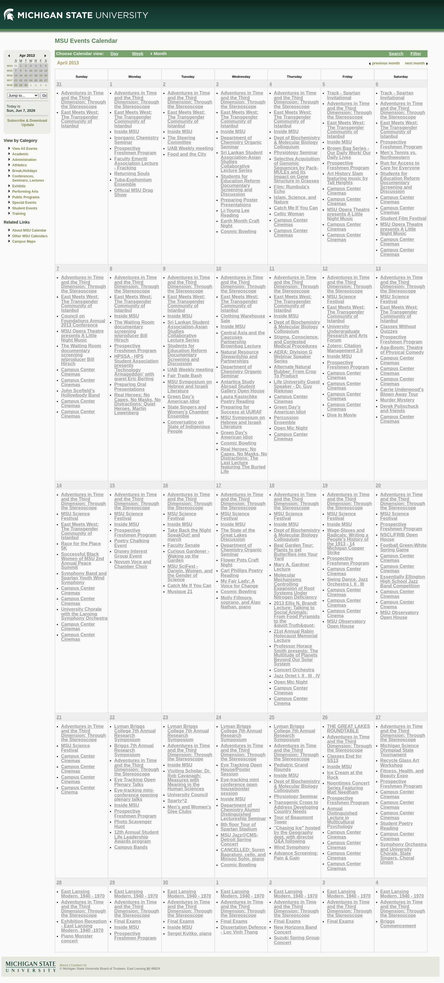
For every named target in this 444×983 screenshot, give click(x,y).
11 (35, 70)
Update (28, 125)
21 (15, 80)
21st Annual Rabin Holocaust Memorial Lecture (296, 636)
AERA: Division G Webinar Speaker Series (293, 356)
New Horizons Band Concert (295, 929)
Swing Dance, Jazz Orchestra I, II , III (347, 582)
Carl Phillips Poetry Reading (242, 573)
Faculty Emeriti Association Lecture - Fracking (136, 163)
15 (20, 75)
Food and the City (187, 154)
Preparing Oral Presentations (130, 387)
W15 (9, 70)
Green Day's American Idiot (183, 399)
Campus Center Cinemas (291, 222)
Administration (24, 160)
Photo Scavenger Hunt (133, 824)
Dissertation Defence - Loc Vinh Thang (243, 929)
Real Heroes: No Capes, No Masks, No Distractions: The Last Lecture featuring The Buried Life (244, 460)
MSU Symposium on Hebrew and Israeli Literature (190, 386)
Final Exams (127, 921)
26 (40, 80)
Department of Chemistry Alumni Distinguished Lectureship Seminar (243, 812)
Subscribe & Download (27, 120)
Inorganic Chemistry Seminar (136, 140)
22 (20, 80)
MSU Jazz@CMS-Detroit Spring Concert (239, 839)
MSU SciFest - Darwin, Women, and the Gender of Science (190, 573)
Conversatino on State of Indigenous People (189, 426)
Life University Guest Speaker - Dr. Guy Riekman (297, 386)
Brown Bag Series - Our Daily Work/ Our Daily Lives (349, 153)
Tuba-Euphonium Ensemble (133, 182)
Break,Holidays (24, 171)
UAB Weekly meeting (190, 148)
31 (15, 65)
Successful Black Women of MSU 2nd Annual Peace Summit (82, 560)
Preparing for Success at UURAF (241, 409)
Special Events (24, 203)
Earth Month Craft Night (240, 223)
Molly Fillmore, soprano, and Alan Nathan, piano (240, 602)
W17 (9, 80)
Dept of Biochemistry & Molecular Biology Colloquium (297, 142)
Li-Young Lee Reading (235, 213)
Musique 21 (180, 591)
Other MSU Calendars (30, 236)
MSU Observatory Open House (346, 624)
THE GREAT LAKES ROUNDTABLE (348, 729)
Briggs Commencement (398, 924)
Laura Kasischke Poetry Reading (239, 399)
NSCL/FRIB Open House (399, 537)
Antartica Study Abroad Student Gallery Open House (242, 386)
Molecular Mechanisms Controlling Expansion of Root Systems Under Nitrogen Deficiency (295, 586)
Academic (20, 154)
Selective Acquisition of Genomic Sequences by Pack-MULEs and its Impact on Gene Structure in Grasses (297, 170)
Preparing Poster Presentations (239, 202)
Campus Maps (24, 241)
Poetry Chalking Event (131, 543)
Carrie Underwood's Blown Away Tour (402, 392)
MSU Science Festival (341, 299)
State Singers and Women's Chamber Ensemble (188, 411)
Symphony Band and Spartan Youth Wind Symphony (84, 578)
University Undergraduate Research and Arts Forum (347, 333)
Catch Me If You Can (296, 207)
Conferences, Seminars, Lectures (28, 178)
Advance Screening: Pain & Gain (296, 855)
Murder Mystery (397, 399)
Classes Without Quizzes (398, 329)
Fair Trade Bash (185, 375)
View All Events (24, 149)
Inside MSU (126, 131)
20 (45, 75)
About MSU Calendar (29, 230)
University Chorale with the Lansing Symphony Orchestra (84, 613)
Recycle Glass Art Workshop (399, 763)
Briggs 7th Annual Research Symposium (134, 750)
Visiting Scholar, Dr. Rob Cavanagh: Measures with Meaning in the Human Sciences (189, 779)
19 (40, 75)
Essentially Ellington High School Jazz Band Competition (402, 581)
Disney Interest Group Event (130, 553)
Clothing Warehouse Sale (243, 318)
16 (25, 75)
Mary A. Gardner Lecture (291, 567)
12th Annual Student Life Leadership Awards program (136, 836)
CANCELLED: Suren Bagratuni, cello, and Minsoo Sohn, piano (243, 854)
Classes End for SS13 (344, 758)
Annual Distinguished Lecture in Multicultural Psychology (342, 817)
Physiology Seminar (296, 152)
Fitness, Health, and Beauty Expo (402, 773)
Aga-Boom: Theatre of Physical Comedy (402, 350)
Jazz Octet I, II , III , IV (297, 675)
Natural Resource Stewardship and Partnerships (240, 356)
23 (25, 80)
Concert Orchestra (294, 669)
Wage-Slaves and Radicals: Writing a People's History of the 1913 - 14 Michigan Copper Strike (347, 541)
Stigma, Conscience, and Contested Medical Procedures (296, 341)
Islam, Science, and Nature (295, 200)
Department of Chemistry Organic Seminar (241, 142)
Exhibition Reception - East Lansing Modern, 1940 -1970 (84, 926)
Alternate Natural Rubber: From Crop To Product (295, 371)
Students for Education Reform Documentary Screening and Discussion (240, 185)
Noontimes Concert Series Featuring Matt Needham (348, 787)
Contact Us (79, 965)
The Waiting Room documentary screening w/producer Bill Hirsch (81, 354)
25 (35, 80)
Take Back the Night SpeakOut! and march (189, 535)
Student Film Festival (403, 218)
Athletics (19, 165)
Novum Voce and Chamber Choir (132, 564)
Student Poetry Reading (396, 826)
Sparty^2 (177, 800)
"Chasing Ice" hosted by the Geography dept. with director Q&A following (297, 834)
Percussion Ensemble (286, 420)
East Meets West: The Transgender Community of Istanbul (80, 119)
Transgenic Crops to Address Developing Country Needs (296, 807)
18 (35, 75)
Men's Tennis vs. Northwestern (398, 155)
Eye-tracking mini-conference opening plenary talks (136, 794)
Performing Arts (25, 192)
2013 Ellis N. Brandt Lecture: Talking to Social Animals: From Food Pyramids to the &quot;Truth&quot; (297, 614)
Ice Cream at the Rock (344, 775)
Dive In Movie (341, 414)
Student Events (24, 208)
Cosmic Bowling (239, 231)
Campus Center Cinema (291, 701)
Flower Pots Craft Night (240, 562)
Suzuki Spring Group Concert (297, 940)
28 (15, 85)
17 (30, 75)
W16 (9, 75)
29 (20, 85)
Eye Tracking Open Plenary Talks (134, 782)
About (64, 965)
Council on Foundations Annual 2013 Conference (83, 320)
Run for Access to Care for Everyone (400, 165)
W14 (9, 65)
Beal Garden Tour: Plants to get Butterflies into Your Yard (296, 552)
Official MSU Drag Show (133, 193)
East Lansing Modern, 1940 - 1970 (83, 894)
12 (40, 70)
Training (19, 214)
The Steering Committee (181, 140)
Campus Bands (131, 847)
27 (45, 80)
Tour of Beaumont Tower (293, 820)
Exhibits (19, 186)
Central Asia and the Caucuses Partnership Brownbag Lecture (243, 339)
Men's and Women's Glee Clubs (189, 809)
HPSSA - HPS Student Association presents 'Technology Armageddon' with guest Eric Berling (136, 367)
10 (30, 70)
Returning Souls (132, 173)
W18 (9, 85)
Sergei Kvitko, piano (190, 933)
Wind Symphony (292, 847)
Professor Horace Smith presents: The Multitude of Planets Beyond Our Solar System (296, 654)
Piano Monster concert (77, 938)
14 (15, 75)
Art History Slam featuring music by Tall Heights (347, 178)
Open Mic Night (290, 427)
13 (45, 70)
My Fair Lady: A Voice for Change (239, 583)
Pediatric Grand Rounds (291, 767)
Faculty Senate (184, 545)
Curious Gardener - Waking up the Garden (188, 556)
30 (25, 85)
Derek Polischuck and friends (399, 408)
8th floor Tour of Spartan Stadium (239, 827)
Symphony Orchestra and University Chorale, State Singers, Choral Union (403, 853)
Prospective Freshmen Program (135, 151)
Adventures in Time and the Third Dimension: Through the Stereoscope (83, 99)
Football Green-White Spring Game (403, 548)
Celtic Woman (289, 213)
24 (30, 80)
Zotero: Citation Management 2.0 (345, 348)
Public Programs (25, 197)
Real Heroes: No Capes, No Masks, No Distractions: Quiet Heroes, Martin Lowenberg (137, 403)
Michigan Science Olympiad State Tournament (399, 750)
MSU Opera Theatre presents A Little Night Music (348, 214)
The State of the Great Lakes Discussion (238, 535)
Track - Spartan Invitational (343, 95)
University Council (188, 794)
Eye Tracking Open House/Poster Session (241, 769)
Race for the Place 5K (81, 546)
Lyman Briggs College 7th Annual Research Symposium (135, 733)
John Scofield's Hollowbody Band (80, 393)
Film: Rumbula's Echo (291, 189)
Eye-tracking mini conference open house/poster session (240, 786)
